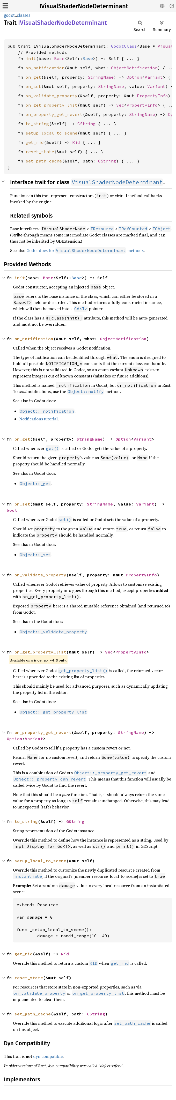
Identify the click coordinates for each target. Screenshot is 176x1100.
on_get (33, 77)
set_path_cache (44, 160)
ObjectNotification (134, 67)
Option (134, 77)
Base (59, 58)
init (31, 58)
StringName (101, 77)
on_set (33, 86)
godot (9, 15)
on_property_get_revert (54, 114)
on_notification (45, 67)
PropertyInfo (152, 95)
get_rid (35, 142)
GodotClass (124, 46)
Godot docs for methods (85, 250)
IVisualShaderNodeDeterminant (83, 6)
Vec (120, 105)
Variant (154, 77)
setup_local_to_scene (51, 133)
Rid (76, 142)
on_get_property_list (51, 105)
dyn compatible (48, 1056)
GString (86, 123)
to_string (37, 123)
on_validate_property (51, 95)
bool (12, 510)
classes (23, 15)
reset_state (40, 151)
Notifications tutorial (38, 419)
